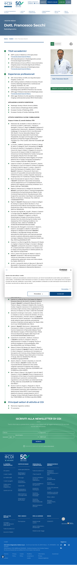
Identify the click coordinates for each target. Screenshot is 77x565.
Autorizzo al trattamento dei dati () (40, 446)
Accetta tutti (60, 293)
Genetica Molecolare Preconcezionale (37, 501)
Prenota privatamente (51, 479)
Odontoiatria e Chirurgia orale (22, 495)
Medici (11, 39)
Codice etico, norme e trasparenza (7, 486)
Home (6, 39)
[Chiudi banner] (70, 270)
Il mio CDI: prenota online (52, 488)
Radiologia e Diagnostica (21, 473)
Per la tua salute (7, 517)
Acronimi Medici (8, 532)
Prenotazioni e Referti (52, 465)
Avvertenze (55, 554)
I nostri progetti (8, 481)
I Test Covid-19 (37, 474)
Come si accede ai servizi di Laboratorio (38, 479)
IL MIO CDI (58, 2)
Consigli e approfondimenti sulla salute (9, 524)
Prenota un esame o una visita (61, 88)
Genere (5, 437)
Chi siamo (6, 471)
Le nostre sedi (8, 478)
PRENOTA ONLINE (49, 2)
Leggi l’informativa (49, 446)
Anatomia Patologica (36, 489)
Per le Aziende (38, 516)
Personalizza (64, 289)
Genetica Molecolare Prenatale (36, 495)
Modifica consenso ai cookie (30, 556)
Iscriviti (38, 441)
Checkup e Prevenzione (21, 482)
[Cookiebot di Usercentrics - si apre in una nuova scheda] (60, 270)
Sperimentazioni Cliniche (37, 506)
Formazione (21, 521)
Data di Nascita (19, 435)
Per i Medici (22, 516)
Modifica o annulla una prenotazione (52, 493)
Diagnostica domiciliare (21, 499)
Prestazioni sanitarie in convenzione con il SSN (52, 473)
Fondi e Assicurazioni (51, 483)
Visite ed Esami (23, 464)
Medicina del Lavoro (36, 522)
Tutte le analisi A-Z (38, 471)
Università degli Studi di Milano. (21, 56)
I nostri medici (8, 474)
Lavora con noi (8, 490)
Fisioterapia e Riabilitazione (22, 490)
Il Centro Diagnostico (8, 465)
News (49, 516)
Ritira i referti (51, 497)
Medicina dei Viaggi (38, 531)
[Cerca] (70, 2)
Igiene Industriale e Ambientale (38, 527)
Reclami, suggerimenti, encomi (51, 502)
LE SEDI (65, 2)
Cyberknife (21, 486)
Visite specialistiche (23, 469)
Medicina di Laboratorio (37, 465)
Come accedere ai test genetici (38, 484)
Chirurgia (21, 478)
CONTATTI (40, 2)
